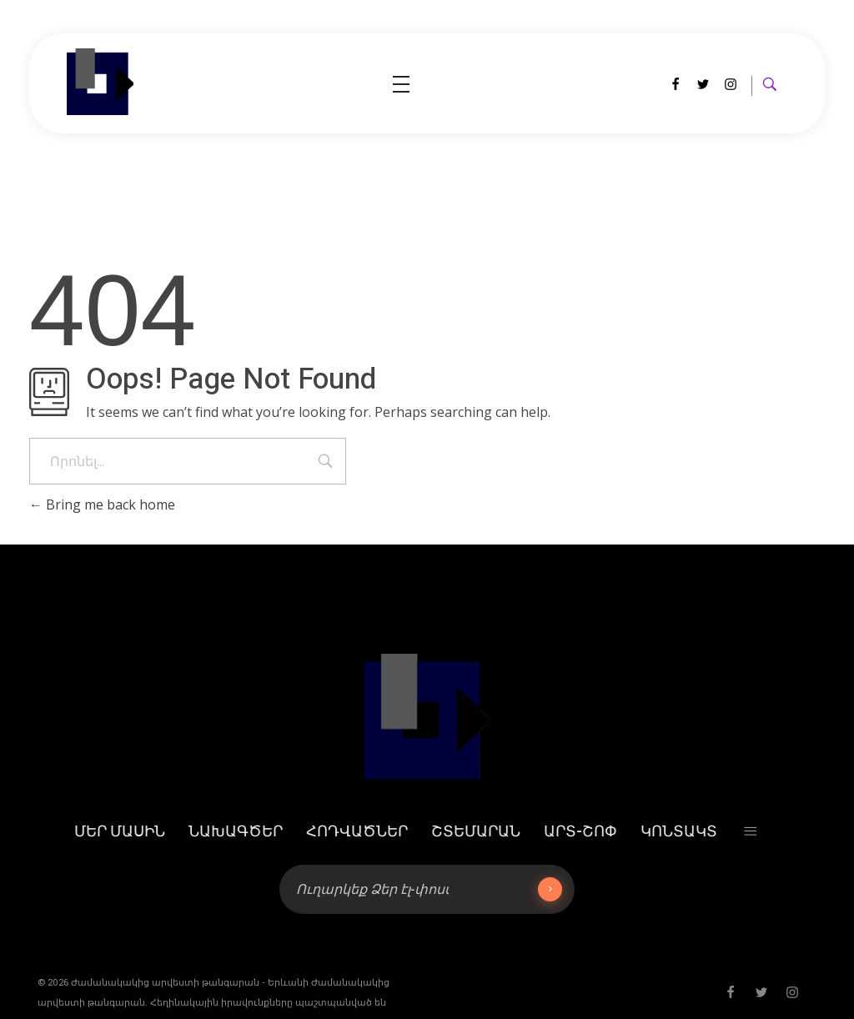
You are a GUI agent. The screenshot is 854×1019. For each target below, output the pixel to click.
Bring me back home (102, 504)
